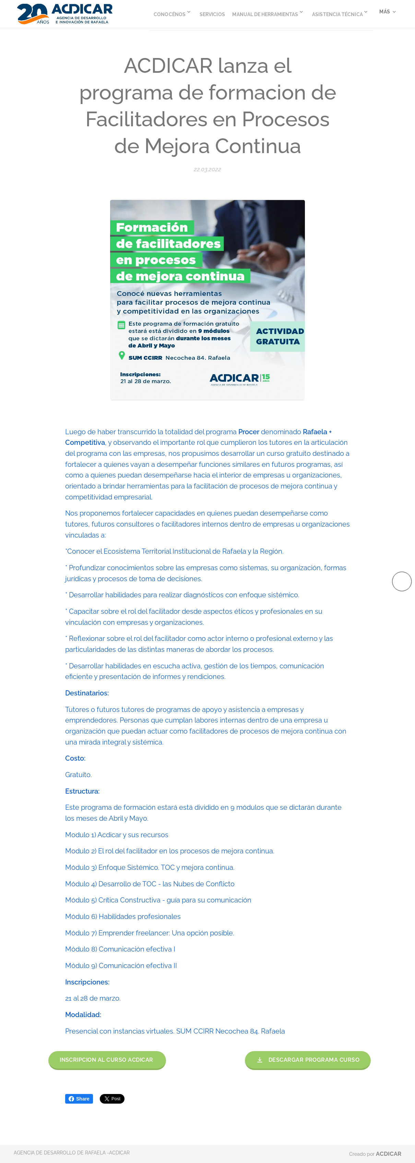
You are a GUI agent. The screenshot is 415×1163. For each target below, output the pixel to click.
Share (79, 1099)
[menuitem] (220, 14)
